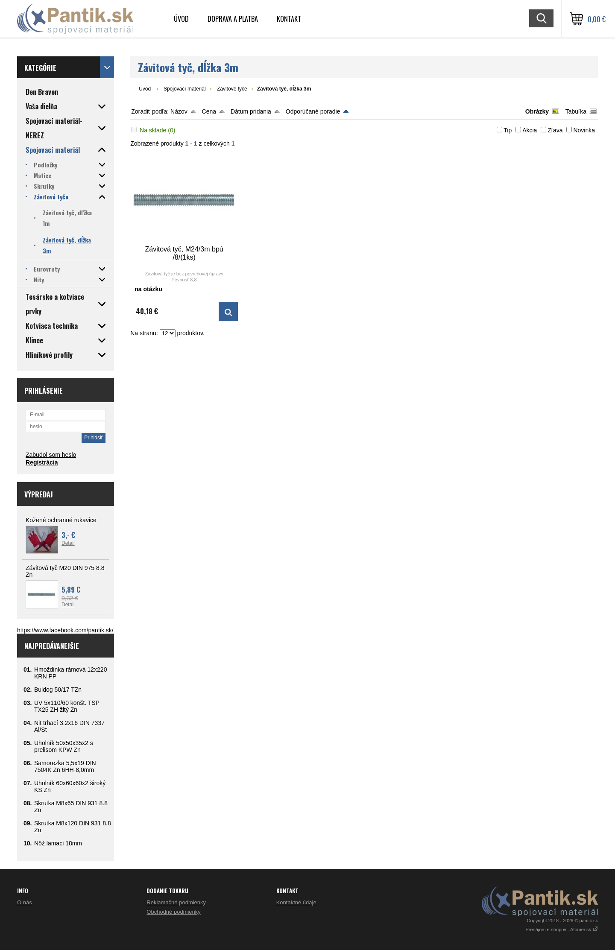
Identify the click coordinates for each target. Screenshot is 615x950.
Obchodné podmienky (173, 912)
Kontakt (289, 19)
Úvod (181, 19)
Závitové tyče (232, 89)
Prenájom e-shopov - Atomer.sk (561, 929)
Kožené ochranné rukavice (61, 520)
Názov (178, 111)
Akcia (529, 130)
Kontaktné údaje (296, 902)
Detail (68, 543)
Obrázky (537, 111)
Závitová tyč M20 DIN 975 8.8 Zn (65, 571)
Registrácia (42, 462)
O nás (24, 902)
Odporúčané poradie (313, 111)
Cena (209, 111)
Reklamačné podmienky (176, 902)
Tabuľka (575, 111)
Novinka (584, 130)
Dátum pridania (251, 111)
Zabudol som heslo (51, 454)
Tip (508, 130)
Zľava (555, 130)
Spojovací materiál (185, 89)
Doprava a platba (233, 19)
